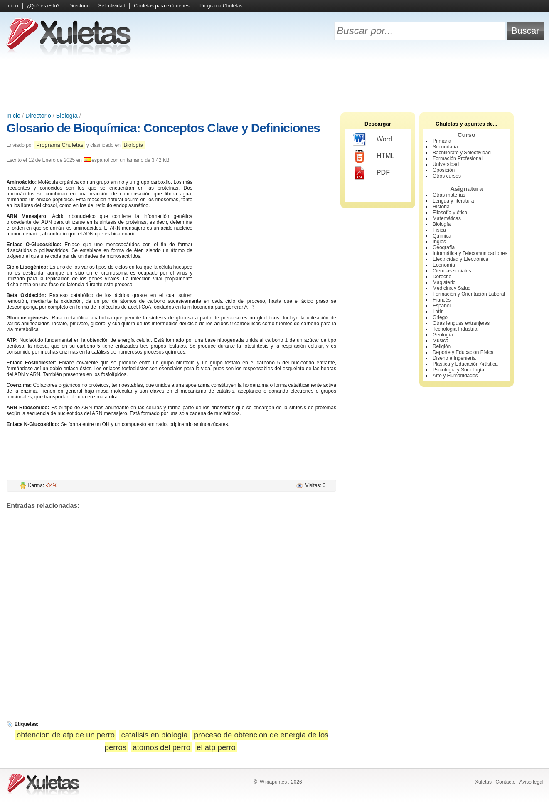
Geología (443, 335)
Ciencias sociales (452, 271)
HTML (374, 156)
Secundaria (445, 147)
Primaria (442, 141)
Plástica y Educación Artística (465, 364)
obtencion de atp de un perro (66, 734)
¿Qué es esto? (43, 6)
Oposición (444, 170)
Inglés (439, 242)
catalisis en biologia (154, 734)
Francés (442, 300)
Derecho (442, 277)
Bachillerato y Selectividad (462, 153)
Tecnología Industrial (455, 329)
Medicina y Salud (451, 288)
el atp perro (216, 747)
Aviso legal (531, 782)
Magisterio (444, 282)
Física (439, 230)
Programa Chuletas (220, 6)
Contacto (505, 782)
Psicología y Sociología (458, 370)
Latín (438, 311)
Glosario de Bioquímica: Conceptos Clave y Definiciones (163, 128)
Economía (444, 265)
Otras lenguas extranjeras (461, 323)
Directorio (78, 6)
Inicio (12, 6)
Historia (441, 207)
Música (440, 341)
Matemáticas (447, 218)
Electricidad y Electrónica (460, 259)
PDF (371, 173)
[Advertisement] (274, 83)
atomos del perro (161, 747)
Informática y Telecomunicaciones (470, 253)
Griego (440, 317)
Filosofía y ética (450, 212)
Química (442, 236)
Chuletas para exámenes (161, 6)
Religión (442, 346)
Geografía (444, 247)
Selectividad (112, 6)
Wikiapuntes (273, 782)
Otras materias (449, 195)
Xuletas (483, 782)
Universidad (446, 164)
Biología (67, 115)
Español (442, 306)
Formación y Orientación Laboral (469, 294)
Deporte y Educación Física (463, 352)
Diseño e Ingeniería (454, 358)
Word (372, 139)
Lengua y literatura (453, 201)
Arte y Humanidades (455, 376)
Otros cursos (447, 176)
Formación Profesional (458, 158)
